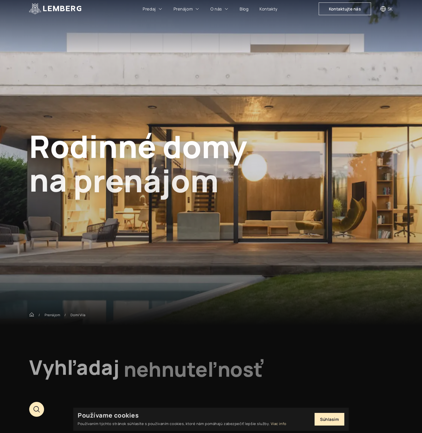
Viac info (278, 423)
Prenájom (52, 315)
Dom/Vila (78, 315)
